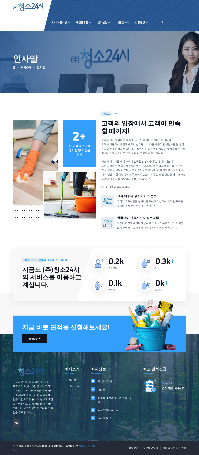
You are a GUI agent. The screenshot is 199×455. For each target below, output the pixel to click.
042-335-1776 (105, 418)
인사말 (72, 380)
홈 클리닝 (37, 22)
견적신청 (102, 22)
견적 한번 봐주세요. (174, 388)
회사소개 (18, 22)
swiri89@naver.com (108, 410)
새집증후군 (82, 22)
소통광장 (140, 22)
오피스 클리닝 (59, 22)
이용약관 (133, 448)
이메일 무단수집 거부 (174, 448)
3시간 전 (167, 383)
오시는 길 (74, 386)
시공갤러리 (122, 22)
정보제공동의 (150, 448)
